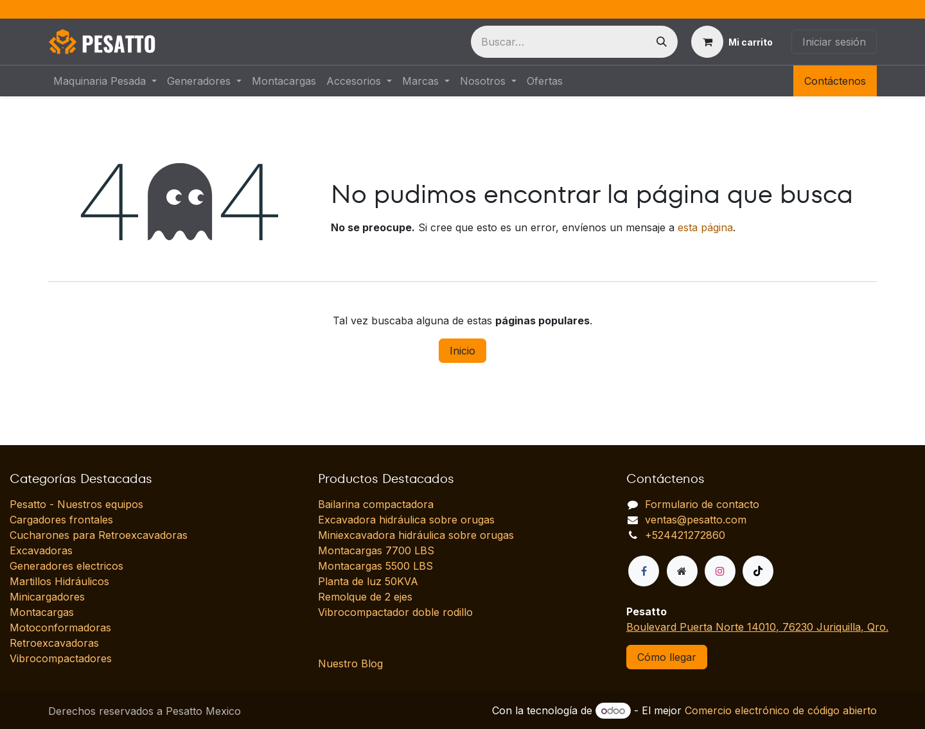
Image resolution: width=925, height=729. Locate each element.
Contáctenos (835, 81)
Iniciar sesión (834, 41)
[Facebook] (643, 571)
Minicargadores (47, 596)
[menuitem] (105, 81)
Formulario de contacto (702, 504)
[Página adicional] (682, 571)
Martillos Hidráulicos (59, 581)
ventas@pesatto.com (695, 519)
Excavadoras (41, 550)
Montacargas (42, 612)
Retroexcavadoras (54, 643)
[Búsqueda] (662, 42)
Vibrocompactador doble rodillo (395, 612)
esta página (705, 227)
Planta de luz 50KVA (368, 581)
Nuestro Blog (350, 663)
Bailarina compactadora (376, 504)
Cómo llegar (666, 657)
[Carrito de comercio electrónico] (732, 41)
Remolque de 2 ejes (365, 596)
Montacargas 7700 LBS (376, 550)
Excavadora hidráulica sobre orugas (406, 519)
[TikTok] (758, 571)
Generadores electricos (66, 565)
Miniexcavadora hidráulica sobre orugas (416, 535)
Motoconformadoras (60, 627)
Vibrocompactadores (61, 658)
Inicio (462, 350)
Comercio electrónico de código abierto (781, 710)
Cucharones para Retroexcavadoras (99, 535)
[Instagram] (720, 571)
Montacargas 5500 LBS (375, 565)
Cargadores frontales (61, 519)
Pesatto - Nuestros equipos (76, 504)
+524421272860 (685, 535)
